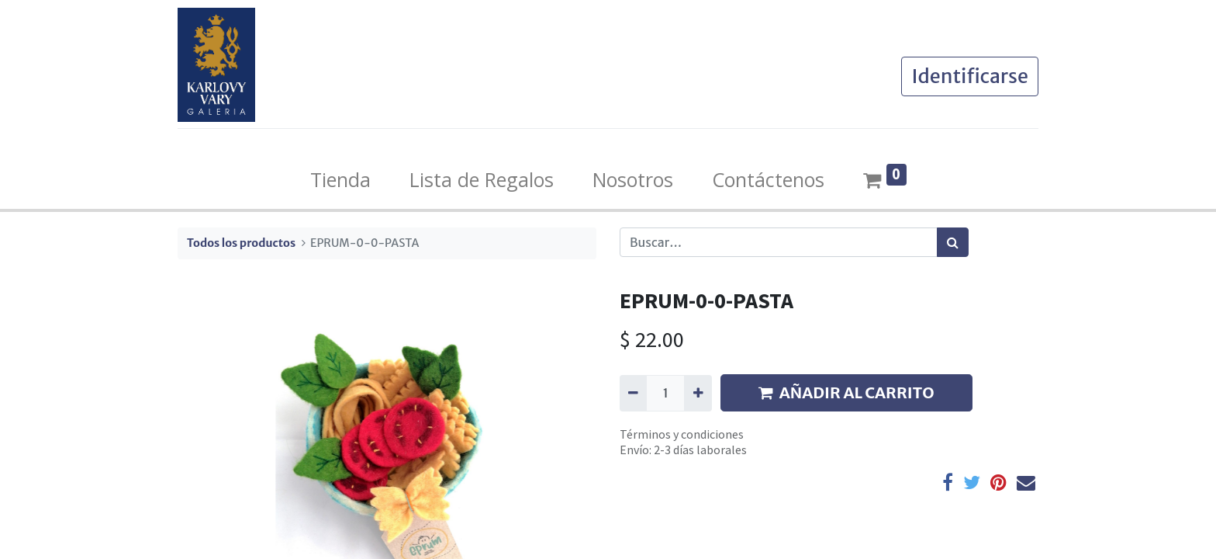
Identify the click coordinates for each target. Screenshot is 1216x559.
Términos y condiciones (682, 434)
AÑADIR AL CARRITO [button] (846, 392)
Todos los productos (241, 243)
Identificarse (969, 76)
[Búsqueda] (953, 242)
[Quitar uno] (633, 393)
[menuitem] (340, 180)
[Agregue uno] (697, 393)
